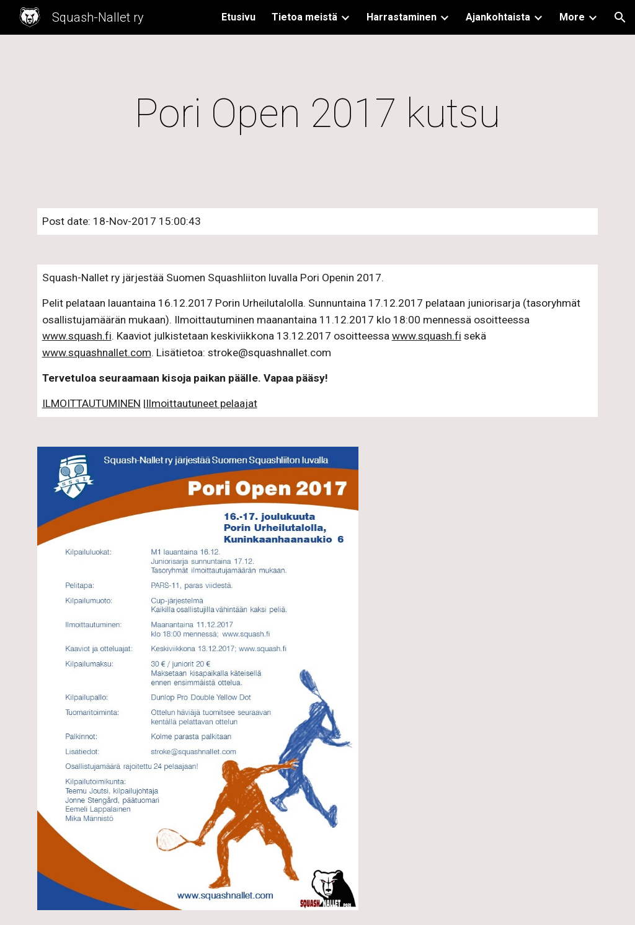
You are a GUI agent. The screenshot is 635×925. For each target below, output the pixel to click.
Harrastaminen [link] (401, 17)
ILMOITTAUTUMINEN (91, 403)
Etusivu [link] (238, 17)
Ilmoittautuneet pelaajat (201, 403)
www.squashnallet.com (96, 352)
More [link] (572, 17)
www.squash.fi (77, 336)
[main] (317, 114)
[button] (620, 17)
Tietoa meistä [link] (304, 17)
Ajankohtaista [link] (498, 17)
